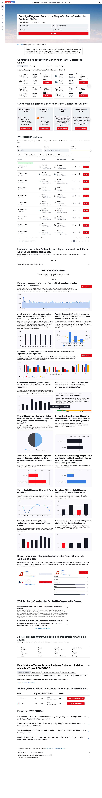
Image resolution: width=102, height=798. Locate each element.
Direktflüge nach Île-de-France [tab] (51, 672)
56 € (32, 19)
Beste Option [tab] (33, 66)
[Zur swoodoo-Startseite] (10, 2)
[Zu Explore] (2, 18)
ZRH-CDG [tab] (53, 260)
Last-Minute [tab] (50, 66)
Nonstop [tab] (42, 66)
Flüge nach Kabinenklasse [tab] (68, 672)
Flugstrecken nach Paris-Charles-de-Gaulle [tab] (30, 675)
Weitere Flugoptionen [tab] (80, 675)
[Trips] (2, 22)
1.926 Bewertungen (30, 576)
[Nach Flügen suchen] (2, 6)
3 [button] (79, 241)
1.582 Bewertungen (30, 584)
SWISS (26, 571)
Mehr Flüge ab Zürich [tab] (49, 675)
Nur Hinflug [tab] (60, 66)
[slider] (90, 151)
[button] (2, 2)
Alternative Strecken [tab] (24, 672)
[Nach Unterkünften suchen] (2, 9)
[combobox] (24, 22)
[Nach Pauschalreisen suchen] (2, 15)
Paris (22, 44)
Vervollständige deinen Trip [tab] (65, 675)
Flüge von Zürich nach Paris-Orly (26, 682)
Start (18, 44)
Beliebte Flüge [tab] (36, 672)
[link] (26, 128)
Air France (27, 579)
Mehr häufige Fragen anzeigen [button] (42, 628)
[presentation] (36, 19)
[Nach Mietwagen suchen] (2, 12)
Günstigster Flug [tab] (23, 66)
